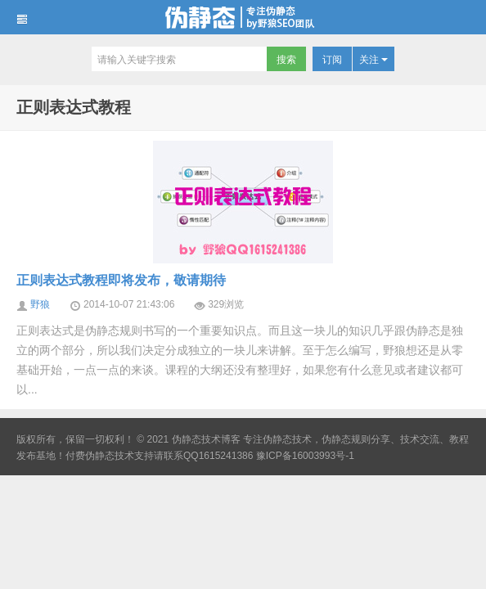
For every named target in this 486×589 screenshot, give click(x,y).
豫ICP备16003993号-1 (305, 455)
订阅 (332, 59)
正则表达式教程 (73, 107)
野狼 (40, 304)
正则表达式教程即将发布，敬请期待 (121, 280)
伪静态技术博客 (243, 17)
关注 (373, 59)
